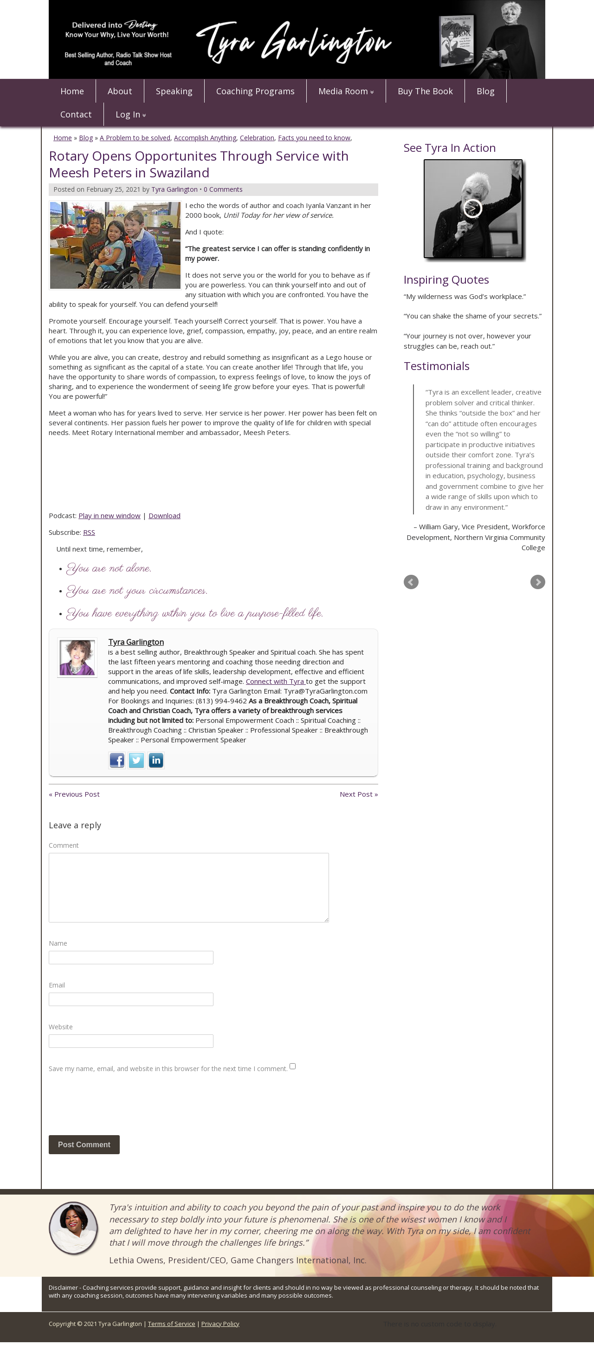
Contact (76, 114)
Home (72, 91)
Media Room (343, 91)
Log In (128, 114)
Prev (411, 582)
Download (164, 515)
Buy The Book (425, 91)
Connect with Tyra (276, 681)
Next (537, 582)
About (120, 91)
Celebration (257, 137)
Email (57, 985)
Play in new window (109, 515)
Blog (486, 91)
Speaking (174, 91)
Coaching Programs (255, 91)
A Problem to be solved (135, 137)
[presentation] (119, 1108)
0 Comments (223, 189)
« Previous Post (74, 794)
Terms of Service (171, 1323)
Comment (64, 845)
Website (61, 1026)
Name (58, 943)
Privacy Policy (220, 1323)
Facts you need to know (314, 137)
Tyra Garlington (136, 642)
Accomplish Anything (205, 137)
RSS (89, 532)
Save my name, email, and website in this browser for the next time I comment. (168, 1068)
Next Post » (359, 794)
